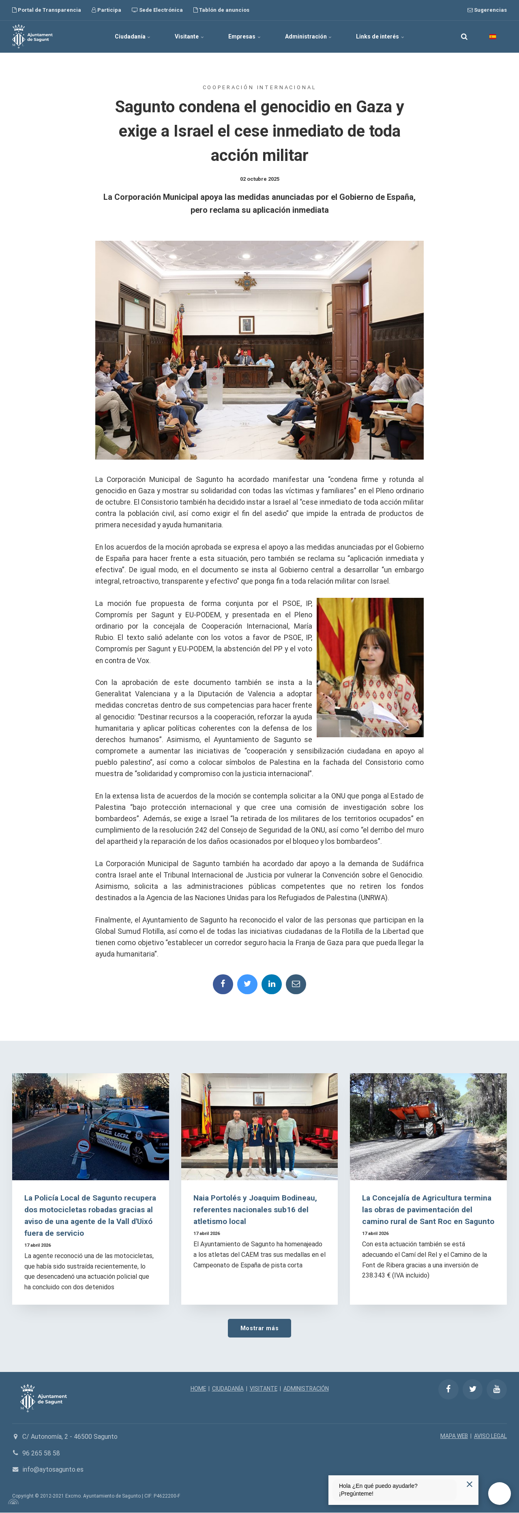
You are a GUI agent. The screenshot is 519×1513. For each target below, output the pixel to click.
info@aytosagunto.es (53, 1470)
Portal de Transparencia (46, 10)
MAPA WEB (454, 1436)
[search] (464, 36)
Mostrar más (259, 1328)
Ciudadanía (132, 36)
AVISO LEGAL (490, 1436)
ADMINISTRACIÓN (306, 1389)
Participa (106, 10)
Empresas (244, 36)
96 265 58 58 (41, 1453)
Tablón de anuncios (221, 10)
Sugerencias (487, 10)
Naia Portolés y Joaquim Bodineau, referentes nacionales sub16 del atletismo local (256, 1210)
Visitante (189, 36)
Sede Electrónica (157, 10)
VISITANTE (263, 1389)
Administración (308, 36)
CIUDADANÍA (227, 1389)
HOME (198, 1389)
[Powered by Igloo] (12, 1502)
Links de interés (380, 36)
